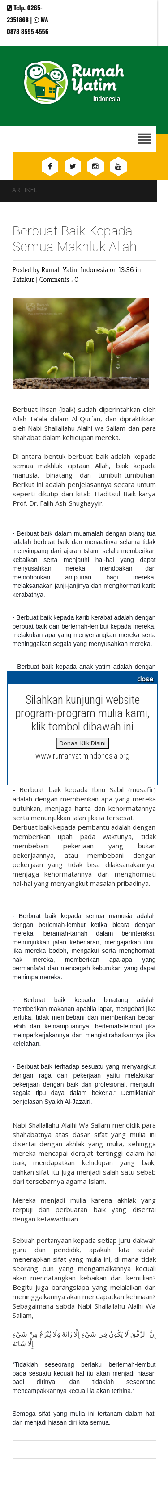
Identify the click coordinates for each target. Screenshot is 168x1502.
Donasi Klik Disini (83, 743)
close (145, 678)
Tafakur (24, 279)
